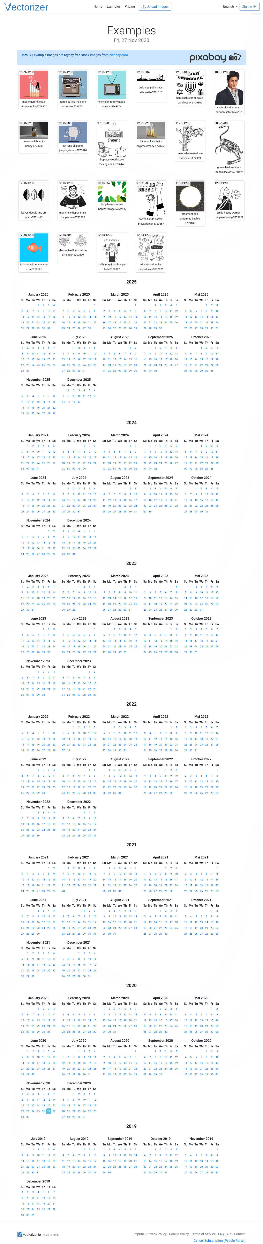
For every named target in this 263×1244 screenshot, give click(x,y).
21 (33, 322)
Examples (113, 6)
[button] (230, 6)
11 (54, 311)
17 (48, 316)
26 (22, 328)
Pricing (130, 6)
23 (43, 322)
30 (43, 328)
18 (54, 316)
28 (33, 328)
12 (22, 316)
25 (54, 322)
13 (28, 316)
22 (38, 322)
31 (48, 328)
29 (38, 328)
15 (38, 316)
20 (28, 322)
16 (43, 316)
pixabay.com (118, 55)
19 (22, 322)
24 (48, 322)
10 (48, 311)
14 (33, 316)
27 (28, 328)
